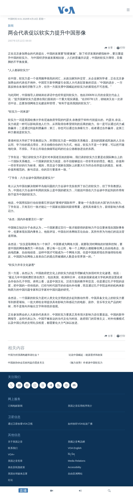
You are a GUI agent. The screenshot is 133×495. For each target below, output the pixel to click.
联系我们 (13, 448)
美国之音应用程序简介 (80, 406)
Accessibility (74, 467)
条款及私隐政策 (16, 467)
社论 (10, 480)
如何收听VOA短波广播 (80, 424)
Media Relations (76, 461)
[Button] (108, 48)
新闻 (11, 25)
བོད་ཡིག (71, 454)
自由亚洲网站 (75, 473)
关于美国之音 (15, 441)
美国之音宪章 (15, 461)
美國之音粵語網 (76, 441)
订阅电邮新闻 (15, 406)
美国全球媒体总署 (17, 473)
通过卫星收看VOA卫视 (20, 424)
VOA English (75, 448)
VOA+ (11, 454)
